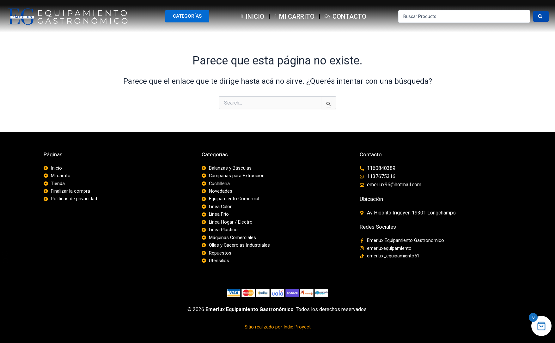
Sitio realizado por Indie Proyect (277, 330)
